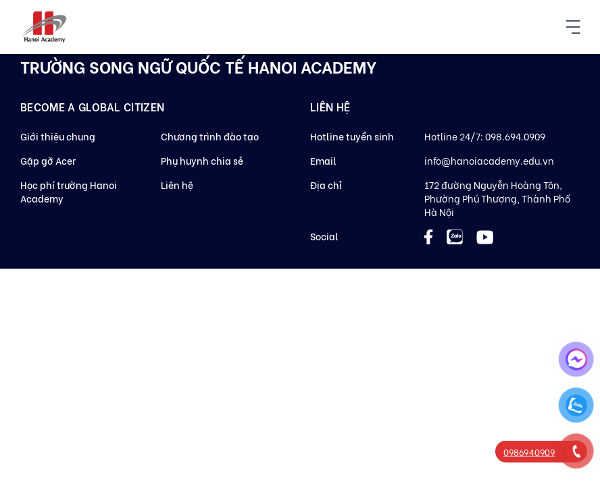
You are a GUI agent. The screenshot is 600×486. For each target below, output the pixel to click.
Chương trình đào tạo (210, 136)
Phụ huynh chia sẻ (202, 160)
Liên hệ (177, 185)
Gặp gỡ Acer (48, 160)
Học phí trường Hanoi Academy (68, 191)
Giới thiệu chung (57, 136)
